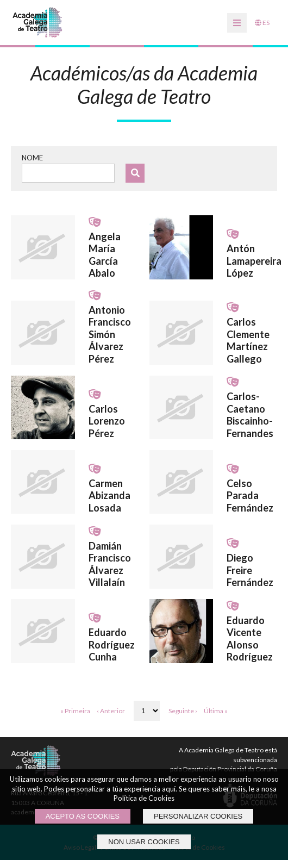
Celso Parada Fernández (250, 495)
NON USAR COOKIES (143, 842)
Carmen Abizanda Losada (109, 495)
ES (262, 22)
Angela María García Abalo (105, 254)
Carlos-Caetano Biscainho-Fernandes (250, 414)
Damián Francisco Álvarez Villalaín (110, 564)
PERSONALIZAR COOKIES (198, 816)
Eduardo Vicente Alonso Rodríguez (250, 638)
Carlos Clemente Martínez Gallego (248, 340)
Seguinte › (182, 711)
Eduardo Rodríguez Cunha (112, 644)
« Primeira (75, 711)
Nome (32, 157)
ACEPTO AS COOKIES (83, 816)
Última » (216, 711)
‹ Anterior (111, 711)
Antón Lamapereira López (254, 260)
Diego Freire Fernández (250, 570)
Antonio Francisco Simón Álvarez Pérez (110, 334)
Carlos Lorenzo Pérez (107, 421)
